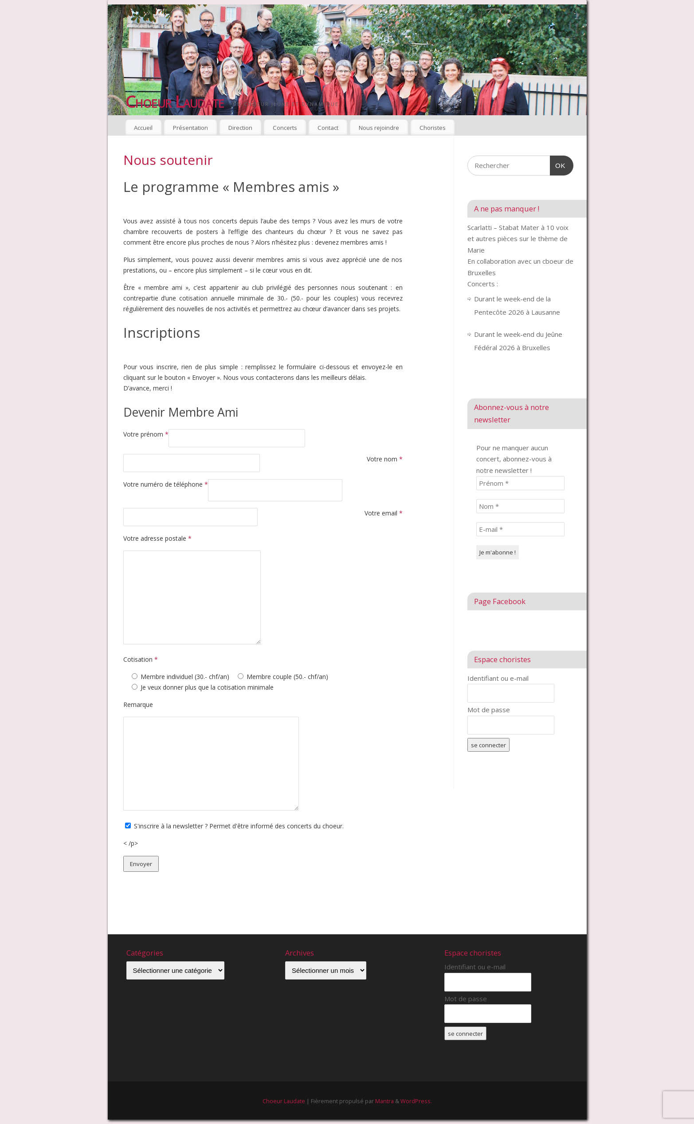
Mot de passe (488, 709)
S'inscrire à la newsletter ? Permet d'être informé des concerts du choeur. (239, 826)
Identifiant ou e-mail (498, 678)
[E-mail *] (520, 529)
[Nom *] (520, 506)
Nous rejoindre (379, 128)
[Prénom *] (520, 483)
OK (558, 164)
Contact (328, 128)
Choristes (433, 128)
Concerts (285, 128)
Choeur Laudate (174, 102)
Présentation (190, 128)
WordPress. (416, 1101)
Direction (240, 128)
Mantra (384, 1101)
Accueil (143, 128)
